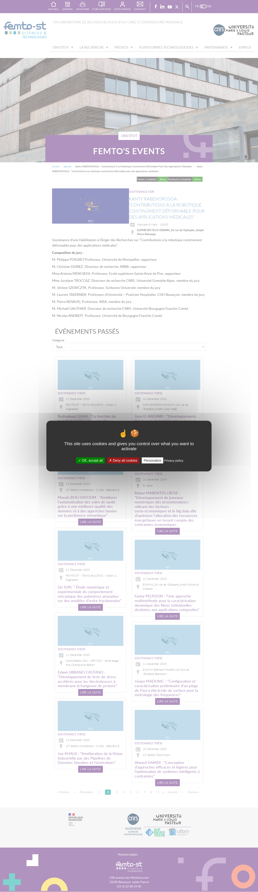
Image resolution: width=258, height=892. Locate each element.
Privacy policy (173, 460)
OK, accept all (90, 460)
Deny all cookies (123, 460)
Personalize (152, 460)
